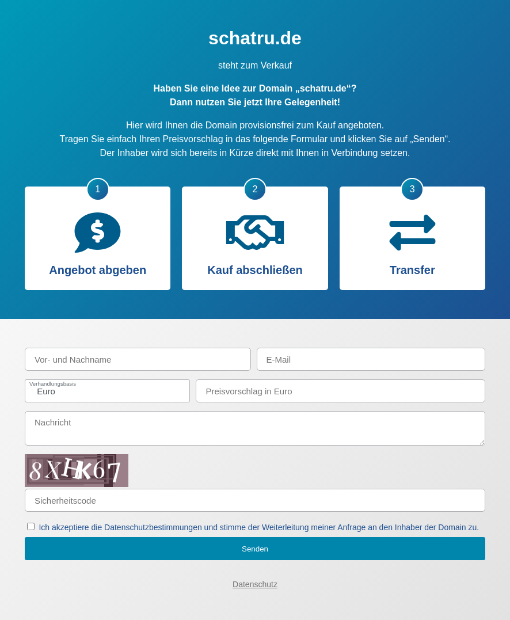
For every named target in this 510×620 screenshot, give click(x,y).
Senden (255, 549)
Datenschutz (255, 584)
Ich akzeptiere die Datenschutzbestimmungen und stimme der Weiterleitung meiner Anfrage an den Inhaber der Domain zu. (259, 527)
